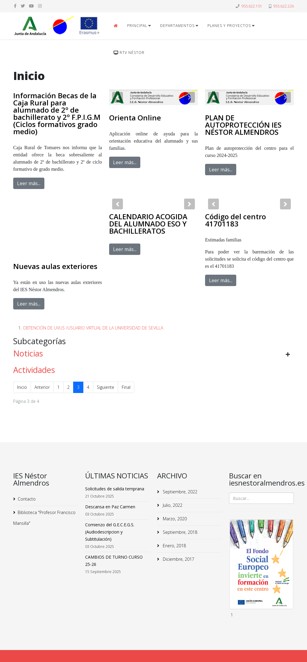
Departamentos (177, 25)
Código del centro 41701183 (235, 220)
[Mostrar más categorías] (288, 354)
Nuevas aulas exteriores (55, 266)
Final (126, 387)
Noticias (28, 353)
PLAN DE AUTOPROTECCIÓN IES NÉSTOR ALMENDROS (243, 125)
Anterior (42, 387)
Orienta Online (135, 118)
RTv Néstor (129, 52)
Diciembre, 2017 (178, 559)
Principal (137, 25)
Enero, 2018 (174, 545)
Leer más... (28, 183)
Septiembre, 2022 (179, 492)
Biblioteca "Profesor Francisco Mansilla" (44, 518)
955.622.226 (283, 6)
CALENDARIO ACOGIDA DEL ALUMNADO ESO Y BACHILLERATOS (148, 223)
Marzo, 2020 (174, 519)
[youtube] (31, 6)
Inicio (22, 387)
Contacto (27, 499)
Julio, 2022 (172, 505)
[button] (117, 97)
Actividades (34, 369)
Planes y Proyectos (229, 25)
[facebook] (15, 6)
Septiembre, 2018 (179, 532)
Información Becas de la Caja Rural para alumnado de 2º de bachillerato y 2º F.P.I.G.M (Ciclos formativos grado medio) (56, 113)
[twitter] (23, 6)
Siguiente (105, 387)
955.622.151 (251, 6)
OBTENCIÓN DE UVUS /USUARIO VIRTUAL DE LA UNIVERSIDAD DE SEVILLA (93, 328)
